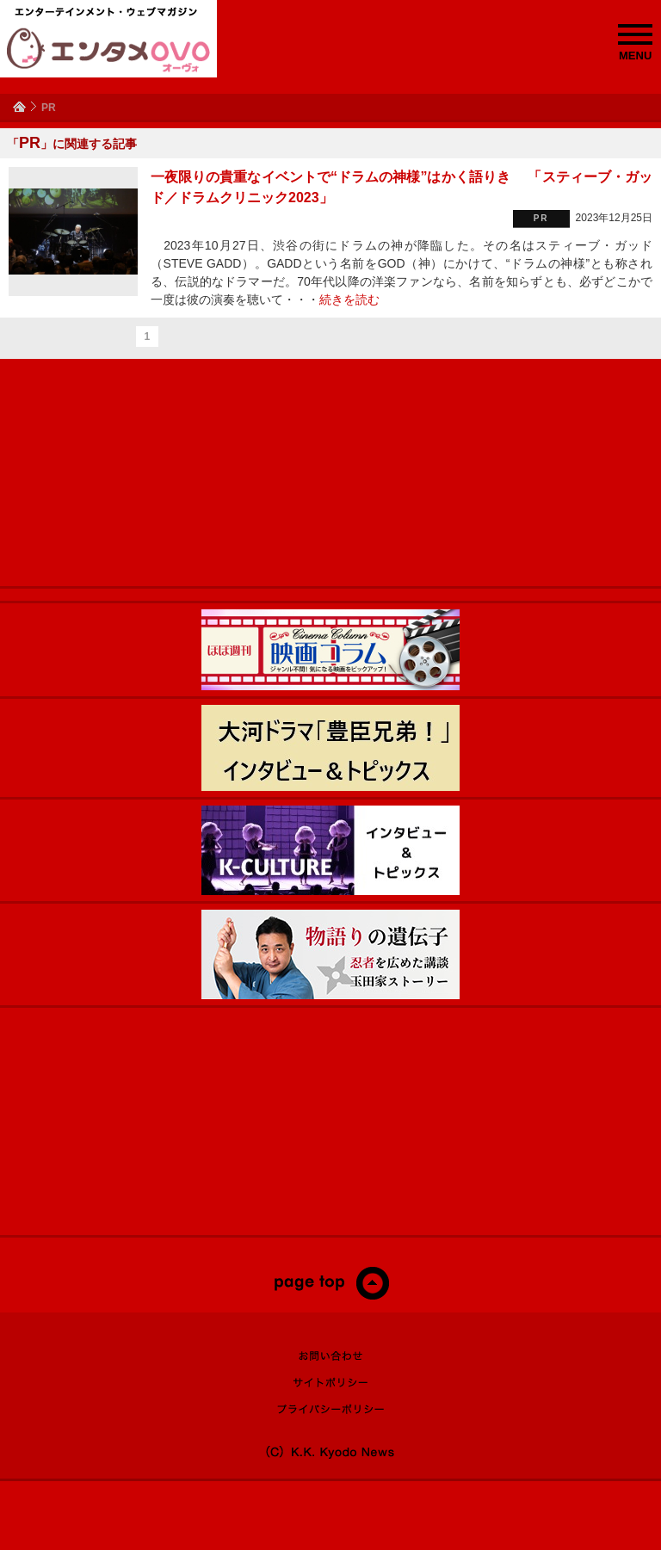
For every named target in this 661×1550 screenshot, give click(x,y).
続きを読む (349, 299)
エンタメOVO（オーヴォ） (108, 49)
